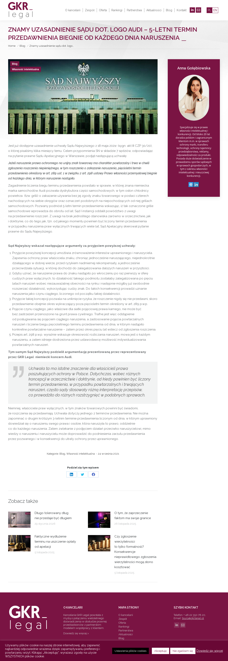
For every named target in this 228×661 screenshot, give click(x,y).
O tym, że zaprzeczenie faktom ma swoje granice (132, 515)
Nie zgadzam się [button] (183, 650)
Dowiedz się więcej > (76, 633)
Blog (15, 63)
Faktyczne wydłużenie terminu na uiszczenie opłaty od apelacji (55, 542)
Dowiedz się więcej (209, 650)
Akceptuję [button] (160, 650)
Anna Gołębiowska (193, 68)
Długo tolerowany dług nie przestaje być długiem (53, 515)
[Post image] (19, 520)
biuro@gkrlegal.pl (193, 618)
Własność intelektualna (25, 69)
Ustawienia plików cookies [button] (130, 650)
